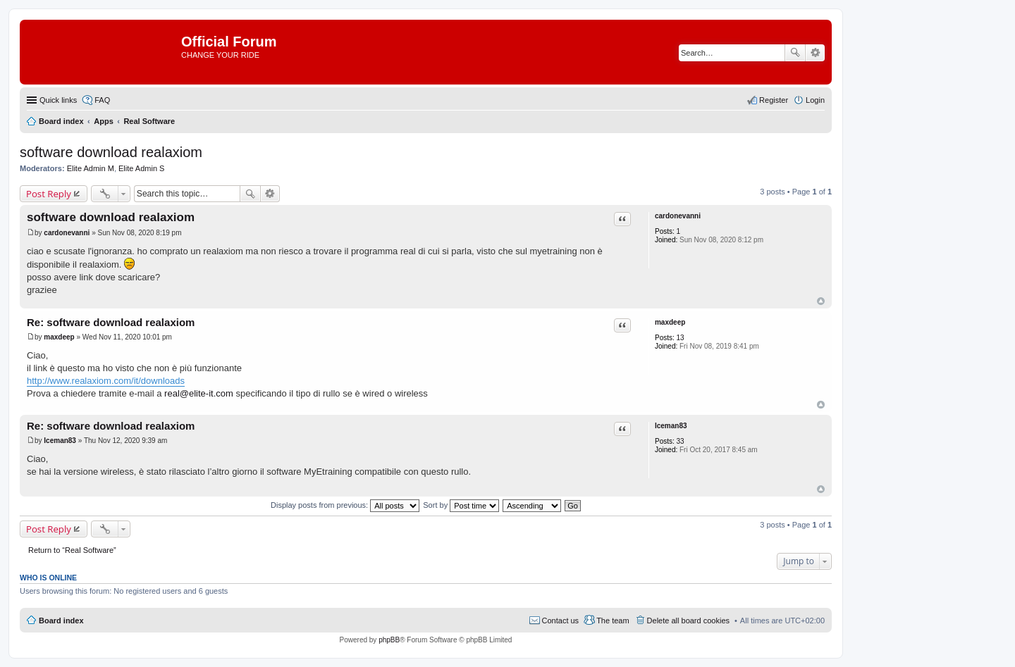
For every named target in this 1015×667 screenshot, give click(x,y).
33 (680, 441)
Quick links (58, 100)
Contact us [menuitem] (560, 620)
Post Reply (48, 193)
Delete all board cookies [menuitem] (688, 620)
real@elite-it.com (198, 393)
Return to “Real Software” (72, 550)
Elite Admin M (90, 168)
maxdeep (670, 322)
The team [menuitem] (612, 620)
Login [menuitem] (815, 100)
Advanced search (815, 52)
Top (821, 301)
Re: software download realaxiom (111, 322)
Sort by (461, 505)
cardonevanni (678, 216)
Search (795, 52)
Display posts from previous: (345, 505)
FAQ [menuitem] (102, 100)
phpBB (389, 640)
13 (680, 338)
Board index (61, 620)
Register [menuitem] (773, 100)
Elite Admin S (141, 168)
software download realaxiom (111, 152)
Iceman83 (671, 426)
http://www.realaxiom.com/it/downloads (106, 380)
